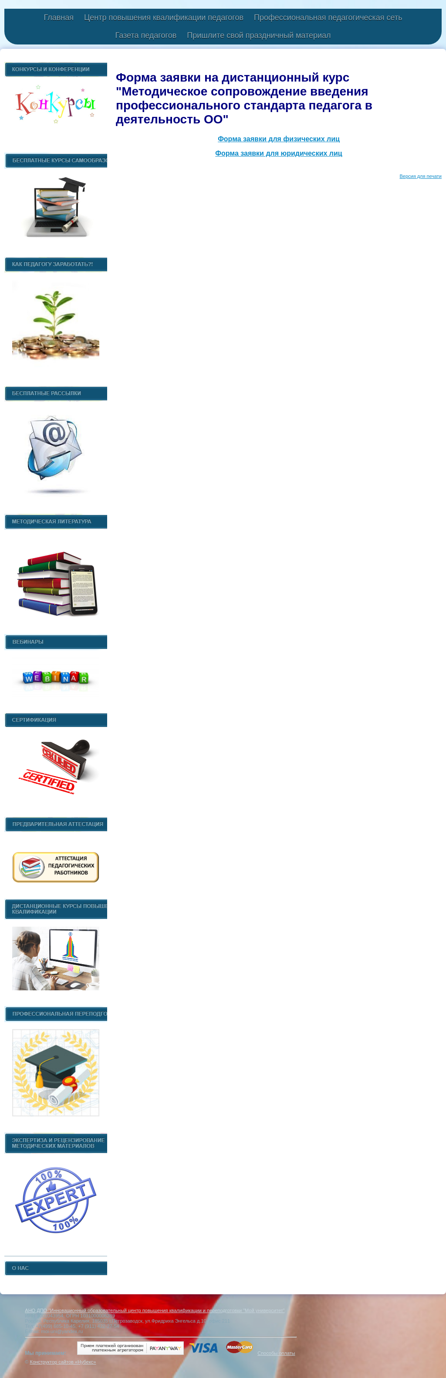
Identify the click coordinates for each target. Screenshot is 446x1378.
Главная (59, 17)
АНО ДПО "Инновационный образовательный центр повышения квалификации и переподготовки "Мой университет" (154, 1310)
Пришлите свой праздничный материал (259, 35)
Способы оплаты (276, 1353)
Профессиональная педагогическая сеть (328, 17)
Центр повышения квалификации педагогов (163, 17)
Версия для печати (420, 176)
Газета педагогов (145, 35)
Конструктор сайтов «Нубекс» (63, 1361)
